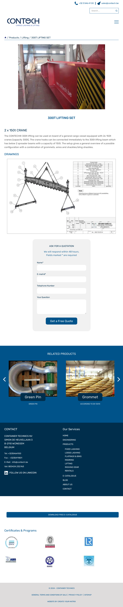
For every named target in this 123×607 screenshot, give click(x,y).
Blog (65, 480)
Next (119, 379)
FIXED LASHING (72, 449)
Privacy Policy (75, 595)
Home (65, 435)
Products (14, 37)
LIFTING (68, 463)
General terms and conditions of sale (49, 595)
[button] (115, 21)
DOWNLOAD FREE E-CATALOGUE (62, 515)
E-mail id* (41, 274)
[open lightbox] (61, 196)
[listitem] (33, 384)
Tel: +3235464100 (12, 453)
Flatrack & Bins (73, 456)
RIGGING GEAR (72, 467)
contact (67, 489)
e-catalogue (69, 476)
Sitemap (88, 595)
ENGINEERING (69, 440)
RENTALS (69, 471)
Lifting (25, 37)
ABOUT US (67, 484)
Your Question (43, 297)
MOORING (69, 460)
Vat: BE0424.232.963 (14, 466)
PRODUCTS (68, 444)
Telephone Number (45, 286)
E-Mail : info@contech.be (16, 462)
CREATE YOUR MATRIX (67, 602)
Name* (40, 262)
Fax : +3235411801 (13, 458)
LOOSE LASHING (72, 453)
